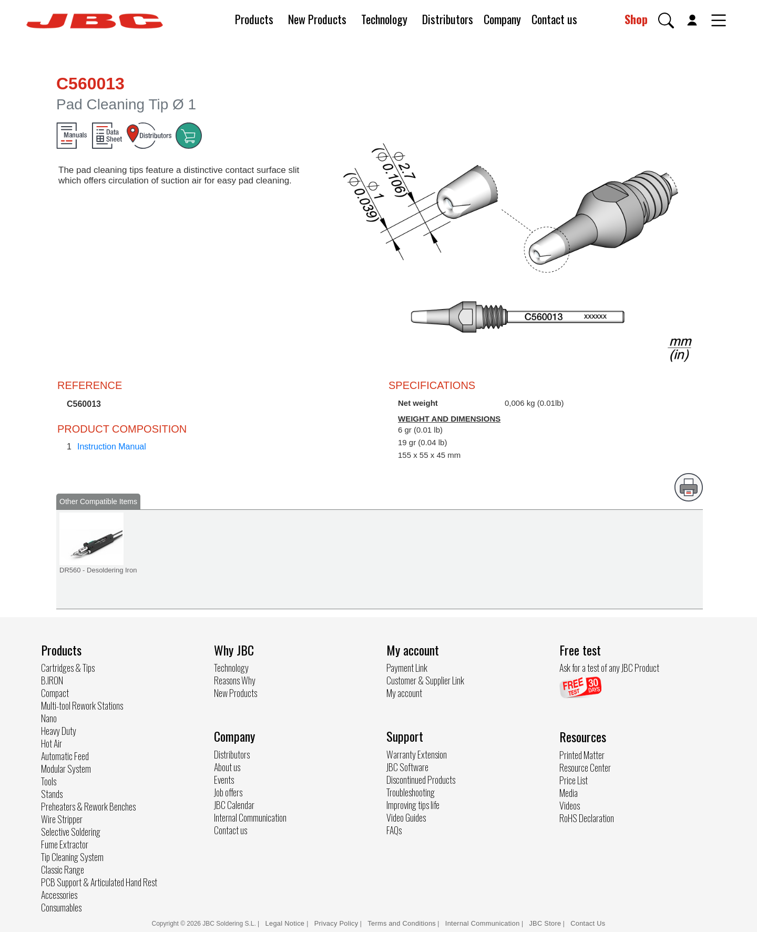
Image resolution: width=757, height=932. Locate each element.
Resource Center (585, 767)
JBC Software (407, 767)
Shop (636, 19)
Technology (384, 19)
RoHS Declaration (586, 818)
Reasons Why (234, 680)
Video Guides (406, 817)
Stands (52, 794)
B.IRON (52, 680)
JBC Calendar (234, 805)
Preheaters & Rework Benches (88, 806)
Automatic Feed (65, 756)
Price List (573, 780)
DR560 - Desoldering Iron (98, 570)
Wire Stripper (62, 819)
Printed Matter (582, 755)
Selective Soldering (70, 831)
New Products (317, 19)
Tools (48, 781)
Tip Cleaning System (72, 857)
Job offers (228, 792)
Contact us (554, 19)
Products (254, 19)
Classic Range (62, 869)
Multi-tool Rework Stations (82, 705)
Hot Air (51, 743)
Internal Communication (250, 817)
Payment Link (406, 667)
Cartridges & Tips (68, 667)
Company (502, 19)
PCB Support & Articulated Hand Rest (99, 882)
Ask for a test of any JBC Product (609, 667)
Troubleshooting (410, 792)
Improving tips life (412, 805)
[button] (666, 20)
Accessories (59, 895)
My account (404, 693)
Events (224, 779)
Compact (55, 693)
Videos (569, 805)
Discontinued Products (420, 779)
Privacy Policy (336, 923)
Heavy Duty (58, 731)
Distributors (447, 19)
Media (568, 793)
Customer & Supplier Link (425, 680)
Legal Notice (286, 923)
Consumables (61, 907)
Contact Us (587, 923)
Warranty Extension (416, 754)
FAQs (394, 830)
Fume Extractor (64, 844)
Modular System (66, 768)
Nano (49, 718)
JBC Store (545, 923)
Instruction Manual (111, 446)
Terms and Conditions (401, 923)
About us (227, 767)
